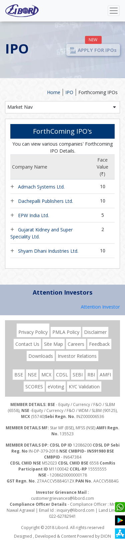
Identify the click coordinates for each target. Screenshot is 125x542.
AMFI (105, 374)
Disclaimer (95, 332)
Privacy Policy (33, 332)
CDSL (62, 374)
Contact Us (27, 344)
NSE (32, 374)
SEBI (78, 374)
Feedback (99, 344)
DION (106, 536)
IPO (69, 92)
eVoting (56, 386)
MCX (46, 374)
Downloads (40, 356)
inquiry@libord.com (75, 510)
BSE (18, 374)
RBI (91, 374)
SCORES (34, 386)
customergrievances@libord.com (62, 498)
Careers (76, 344)
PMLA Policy (65, 332)
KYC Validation (84, 386)
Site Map (53, 344)
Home (53, 92)
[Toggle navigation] (114, 10)
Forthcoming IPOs (98, 92)
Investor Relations (77, 356)
